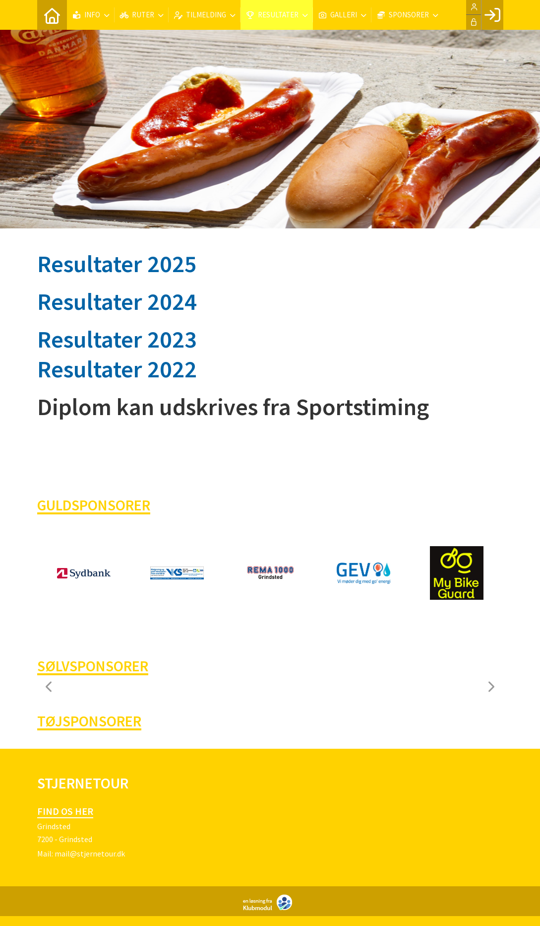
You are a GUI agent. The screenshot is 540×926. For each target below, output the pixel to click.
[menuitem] (52, 15)
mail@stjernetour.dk (90, 853)
